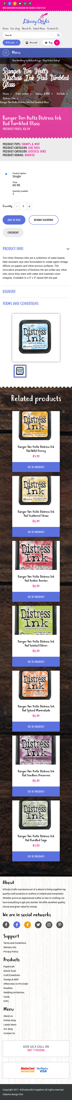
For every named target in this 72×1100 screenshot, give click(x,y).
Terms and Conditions (14, 942)
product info (13, 249)
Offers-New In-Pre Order (15, 983)
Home (6, 29)
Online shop (9, 1020)
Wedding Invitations (13, 992)
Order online (22, 94)
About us (8, 1016)
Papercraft (9, 966)
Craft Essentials (11, 975)
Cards (6, 996)
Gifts (6, 1001)
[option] (36, 338)
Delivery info (9, 947)
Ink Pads (61, 94)
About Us (26, 29)
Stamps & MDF (42, 94)
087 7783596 (36, 1050)
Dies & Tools (9, 970)
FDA (21, 1094)
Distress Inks (9, 98)
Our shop (15, 29)
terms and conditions (21, 304)
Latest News (39, 29)
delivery (9, 292)
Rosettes (8, 988)
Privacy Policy (10, 951)
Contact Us (52, 29)
